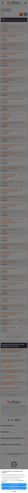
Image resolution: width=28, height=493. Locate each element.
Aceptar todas (14, 484)
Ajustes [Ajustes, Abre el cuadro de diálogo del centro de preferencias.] (14, 491)
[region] (14, 481)
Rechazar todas (14, 488)
